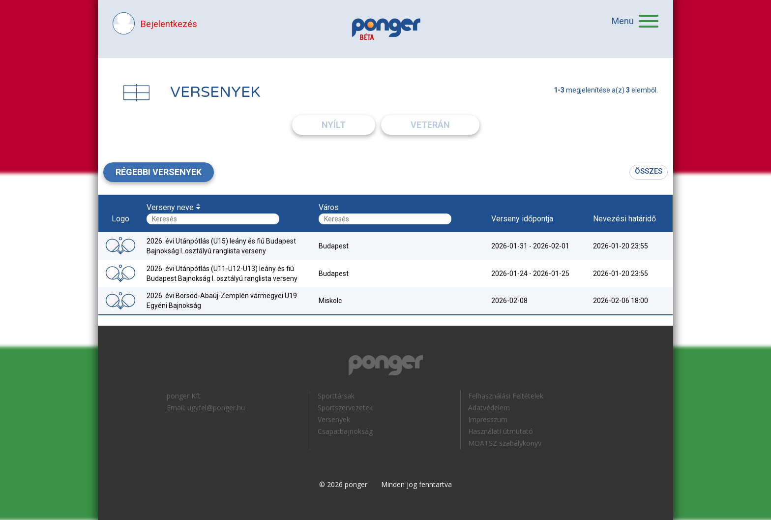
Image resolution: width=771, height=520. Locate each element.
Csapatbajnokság (345, 431)
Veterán (430, 125)
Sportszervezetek (345, 407)
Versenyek (334, 419)
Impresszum (487, 419)
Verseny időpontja (522, 218)
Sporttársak (336, 395)
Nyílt (334, 125)
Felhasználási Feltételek (505, 395)
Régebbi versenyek (159, 172)
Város (329, 207)
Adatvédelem (489, 407)
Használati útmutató (500, 431)
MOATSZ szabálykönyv (504, 443)
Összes (648, 171)
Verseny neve (170, 207)
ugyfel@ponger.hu (216, 407)
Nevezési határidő (624, 218)
